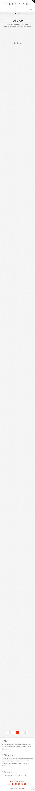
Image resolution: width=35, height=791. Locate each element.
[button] (30, 9)
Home (12, 781)
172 (21, 732)
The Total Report (16, 4)
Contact (22, 781)
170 (14, 732)
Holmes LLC (21, 788)
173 (27, 732)
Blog (16, 781)
